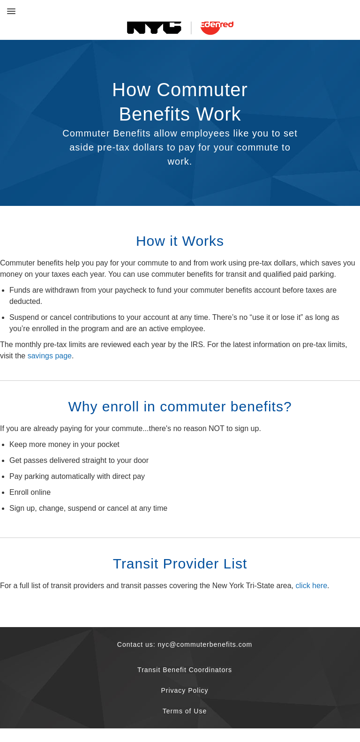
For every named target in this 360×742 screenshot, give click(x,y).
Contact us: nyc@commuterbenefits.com (184, 644)
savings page (50, 356)
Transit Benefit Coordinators (184, 670)
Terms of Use (185, 711)
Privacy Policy (184, 690)
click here (312, 586)
